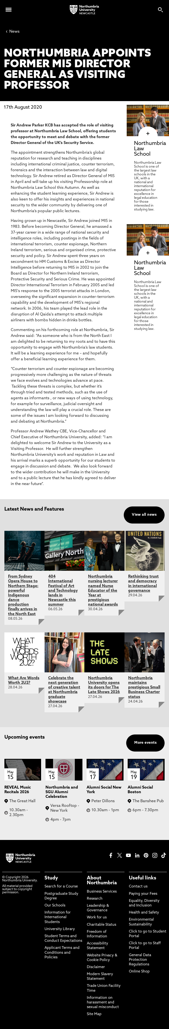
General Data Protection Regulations (140, 959)
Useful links (142, 878)
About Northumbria (102, 881)
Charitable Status (101, 925)
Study (51, 878)
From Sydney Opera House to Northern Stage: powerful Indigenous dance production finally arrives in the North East (23, 595)
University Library (60, 929)
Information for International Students (58, 917)
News (13, 31)
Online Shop (139, 971)
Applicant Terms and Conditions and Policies (62, 952)
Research (94, 899)
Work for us (97, 917)
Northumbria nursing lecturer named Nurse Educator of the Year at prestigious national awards (103, 591)
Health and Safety (144, 913)
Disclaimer (96, 967)
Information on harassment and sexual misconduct (103, 1002)
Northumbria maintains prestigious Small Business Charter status (144, 687)
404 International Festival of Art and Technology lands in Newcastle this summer (63, 591)
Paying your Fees (143, 894)
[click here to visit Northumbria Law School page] (148, 134)
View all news (144, 515)
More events (145, 743)
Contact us (138, 886)
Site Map (94, 1014)
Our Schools (55, 905)
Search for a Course (61, 886)
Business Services (102, 892)
